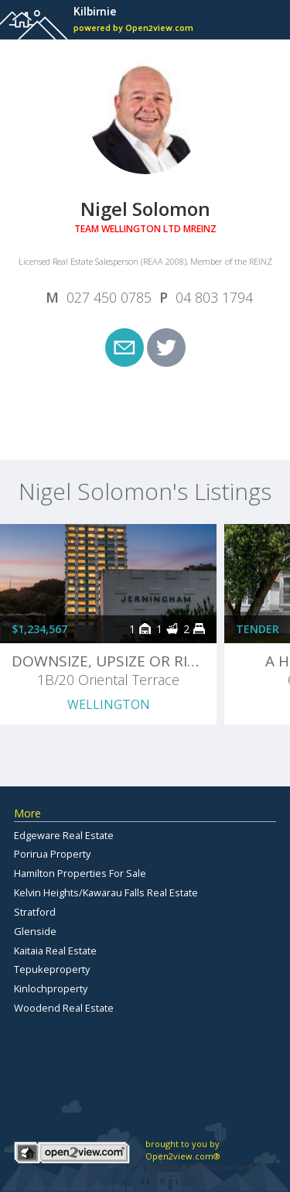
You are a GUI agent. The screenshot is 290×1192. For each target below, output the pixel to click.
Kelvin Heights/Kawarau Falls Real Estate (106, 892)
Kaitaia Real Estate (55, 950)
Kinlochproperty (50, 988)
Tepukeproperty (52, 969)
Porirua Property (52, 854)
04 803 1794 (214, 297)
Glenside (35, 931)
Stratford (35, 912)
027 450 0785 (109, 297)
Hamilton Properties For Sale (80, 873)
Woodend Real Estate (64, 1008)
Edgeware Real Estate (64, 835)
